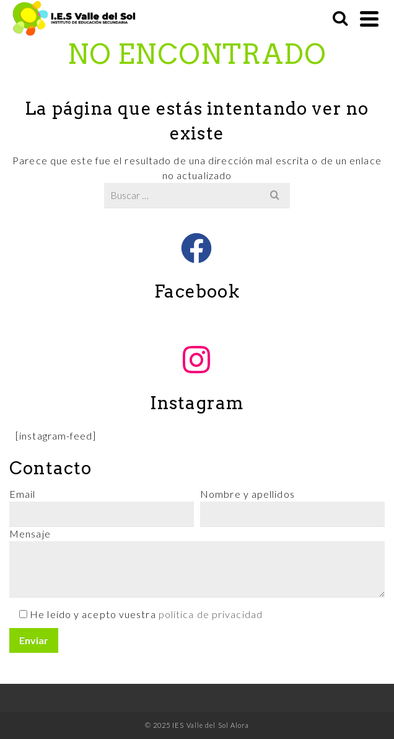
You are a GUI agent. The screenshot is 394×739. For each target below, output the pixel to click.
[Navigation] (369, 18)
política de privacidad (211, 614)
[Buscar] (340, 18)
